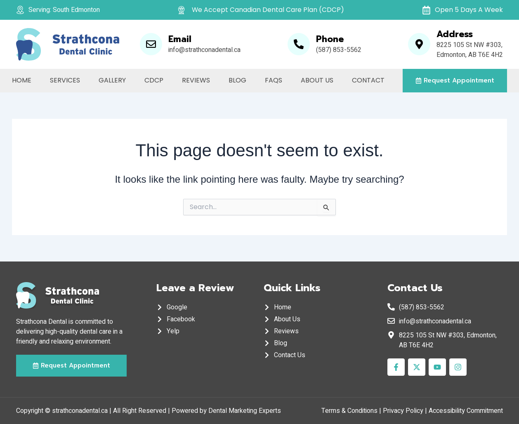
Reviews (196, 80)
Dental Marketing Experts (244, 411)
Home (21, 80)
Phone (330, 39)
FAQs (273, 80)
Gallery (112, 80)
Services (65, 80)
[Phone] (299, 44)
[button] (455, 80)
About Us (317, 80)
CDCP (153, 80)
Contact (368, 80)
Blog (237, 80)
